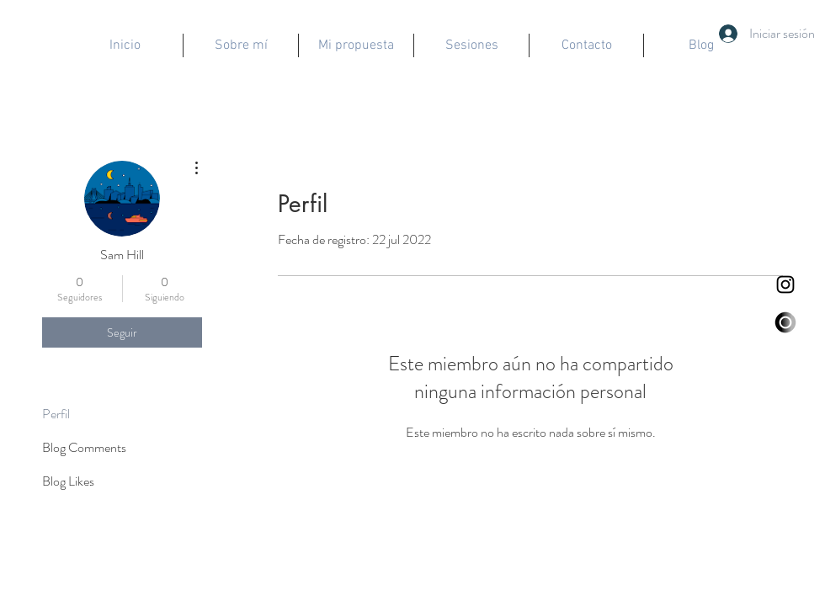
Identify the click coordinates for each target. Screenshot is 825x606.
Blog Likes (68, 481)
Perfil (56, 413)
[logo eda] (785, 322)
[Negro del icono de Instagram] (785, 284)
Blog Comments (84, 447)
